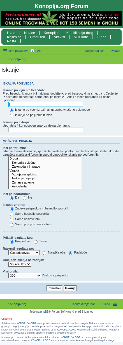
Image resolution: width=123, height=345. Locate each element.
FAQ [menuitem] (38, 50)
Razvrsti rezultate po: (18, 248)
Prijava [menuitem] (115, 50)
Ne (27, 197)
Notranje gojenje (45, 178)
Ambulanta (45, 187)
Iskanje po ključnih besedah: (24, 90)
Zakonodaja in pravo (45, 167)
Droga (45, 159)
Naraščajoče (54, 252)
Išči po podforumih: (17, 194)
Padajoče (78, 252)
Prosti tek (37, 37)
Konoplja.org (17, 59)
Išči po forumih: (14, 147)
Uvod (11, 33)
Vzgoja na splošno (45, 175)
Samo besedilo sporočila (29, 213)
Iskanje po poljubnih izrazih (31, 115)
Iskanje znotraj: (14, 204)
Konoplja (51, 33)
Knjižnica (14, 37)
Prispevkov (20, 241)
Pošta (11, 41)
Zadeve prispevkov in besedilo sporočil (39, 208)
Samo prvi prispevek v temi (31, 224)
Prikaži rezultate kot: (18, 237)
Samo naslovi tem (25, 219)
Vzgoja (45, 171)
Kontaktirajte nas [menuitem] (84, 304)
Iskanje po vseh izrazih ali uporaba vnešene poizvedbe (50, 109)
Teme (40, 241)
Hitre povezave (18, 50)
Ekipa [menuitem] (106, 304)
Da (14, 197)
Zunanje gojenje (45, 183)
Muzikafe (81, 37)
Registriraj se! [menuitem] (94, 50)
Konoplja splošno (45, 163)
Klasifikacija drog (79, 33)
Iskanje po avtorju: (16, 122)
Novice (29, 33)
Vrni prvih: (10, 271)
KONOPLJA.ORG (26, 323)
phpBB (44, 311)
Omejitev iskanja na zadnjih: (23, 260)
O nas (101, 37)
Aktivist (59, 37)
